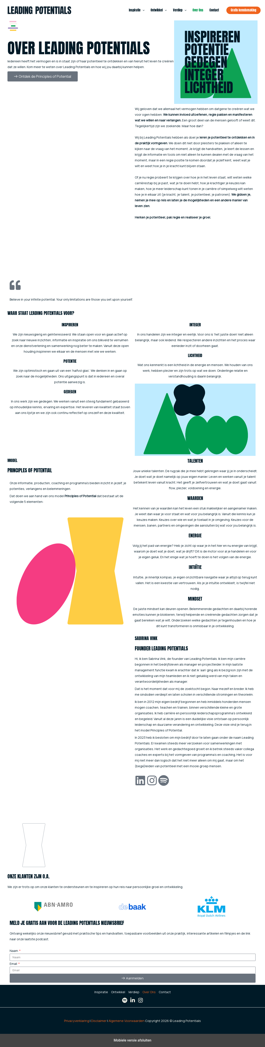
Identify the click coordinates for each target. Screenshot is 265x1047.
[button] (142, 10)
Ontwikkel (159, 10)
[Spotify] (124, 1000)
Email (14, 964)
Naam (14, 951)
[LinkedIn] (132, 1000)
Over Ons (198, 10)
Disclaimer (98, 1020)
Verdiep (179, 10)
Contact (214, 10)
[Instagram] (140, 1000)
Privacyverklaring (76, 1020)
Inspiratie (136, 10)
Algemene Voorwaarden (126, 1020)
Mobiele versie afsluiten (132, 1040)
